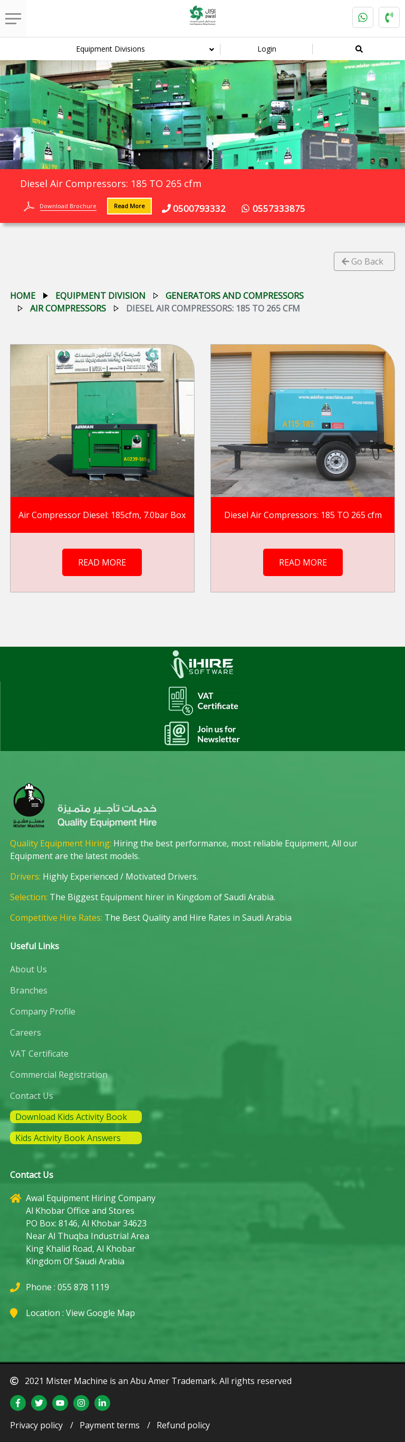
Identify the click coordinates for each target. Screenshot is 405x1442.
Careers (25, 1032)
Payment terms (110, 1425)
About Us (28, 969)
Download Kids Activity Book (71, 1117)
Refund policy (183, 1425)
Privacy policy (36, 1425)
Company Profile (42, 1011)
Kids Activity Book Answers (68, 1138)
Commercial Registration (59, 1074)
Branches (28, 990)
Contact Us (31, 1096)
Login (266, 49)
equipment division (100, 295)
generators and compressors (235, 295)
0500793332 (194, 208)
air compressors (68, 308)
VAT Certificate (39, 1053)
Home (22, 295)
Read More (129, 206)
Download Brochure (68, 206)
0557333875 (273, 208)
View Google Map (100, 1313)
